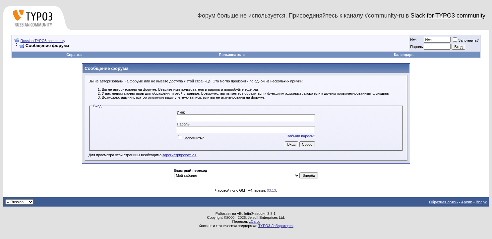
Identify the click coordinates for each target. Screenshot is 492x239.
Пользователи (232, 55)
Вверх (481, 202)
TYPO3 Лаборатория (275, 226)
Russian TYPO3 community (43, 41)
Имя (413, 40)
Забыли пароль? (301, 136)
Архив (466, 202)
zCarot (254, 221)
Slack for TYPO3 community (447, 15)
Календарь (403, 55)
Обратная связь (443, 202)
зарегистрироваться (179, 155)
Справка (74, 55)
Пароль (416, 47)
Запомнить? (466, 40)
